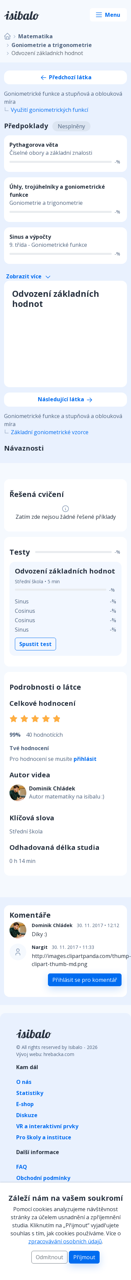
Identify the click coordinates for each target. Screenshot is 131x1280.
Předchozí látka (65, 77)
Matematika (35, 36)
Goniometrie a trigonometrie (51, 45)
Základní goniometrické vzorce (49, 432)
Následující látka (66, 399)
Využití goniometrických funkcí (49, 109)
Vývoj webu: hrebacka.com (45, 1054)
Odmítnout (49, 1257)
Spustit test (35, 644)
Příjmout (84, 1257)
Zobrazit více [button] (28, 276)
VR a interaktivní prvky (47, 1126)
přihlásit (85, 759)
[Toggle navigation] (108, 14)
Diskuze (26, 1115)
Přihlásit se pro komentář (84, 980)
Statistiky (29, 1093)
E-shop (25, 1104)
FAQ (21, 1167)
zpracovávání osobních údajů (65, 1241)
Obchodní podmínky (43, 1178)
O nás (23, 1082)
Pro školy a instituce (43, 1137)
